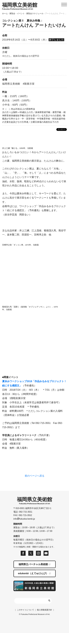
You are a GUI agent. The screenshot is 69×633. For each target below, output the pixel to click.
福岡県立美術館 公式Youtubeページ (46, 553)
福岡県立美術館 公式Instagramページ (38, 553)
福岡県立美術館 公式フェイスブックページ (23, 553)
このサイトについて (25, 610)
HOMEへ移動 (19, 6)
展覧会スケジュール (34, 13)
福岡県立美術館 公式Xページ (30, 553)
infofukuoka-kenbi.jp (24, 519)
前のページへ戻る (34, 475)
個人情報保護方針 (44, 610)
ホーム (5, 13)
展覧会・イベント (17, 13)
